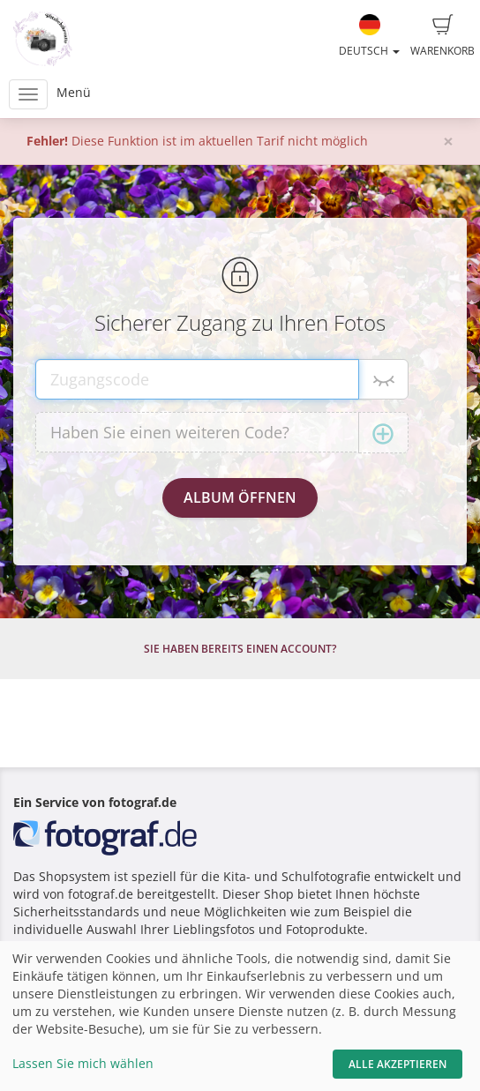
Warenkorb (442, 36)
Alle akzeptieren (397, 1064)
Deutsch (369, 36)
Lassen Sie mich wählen (83, 1063)
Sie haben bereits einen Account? (240, 648)
